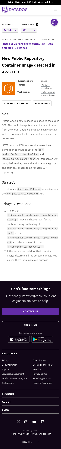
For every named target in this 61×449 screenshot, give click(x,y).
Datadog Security (24, 39)
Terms (13, 433)
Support (6, 369)
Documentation (9, 364)
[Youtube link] (34, 421)
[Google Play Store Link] (42, 339)
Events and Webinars (43, 364)
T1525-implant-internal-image (48, 93)
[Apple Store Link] (19, 339)
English (10, 30)
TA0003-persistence (46, 86)
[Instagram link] (25, 421)
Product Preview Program (14, 378)
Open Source (39, 360)
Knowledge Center (42, 378)
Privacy (21, 433)
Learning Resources (42, 383)
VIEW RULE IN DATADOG (16, 103)
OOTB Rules (47, 39)
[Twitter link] (18, 421)
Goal (5, 114)
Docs (5, 39)
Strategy (8, 182)
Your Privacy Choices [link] (38, 433)
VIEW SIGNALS (42, 103)
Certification (8, 383)
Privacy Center (40, 373)
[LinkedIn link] (42, 421)
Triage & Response (16, 203)
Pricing (5, 360)
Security (37, 369)
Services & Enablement (13, 373)
